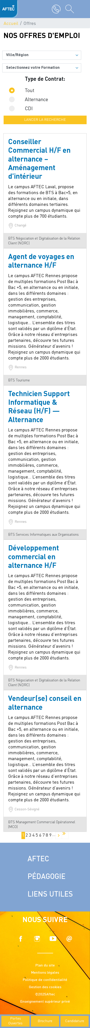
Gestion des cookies (45, 987)
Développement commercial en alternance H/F (33, 557)
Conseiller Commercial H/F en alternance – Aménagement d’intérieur (39, 160)
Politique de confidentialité (45, 980)
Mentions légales (45, 973)
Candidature (74, 1021)
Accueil (11, 23)
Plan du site (45, 965)
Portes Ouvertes (15, 1021)
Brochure (45, 1021)
